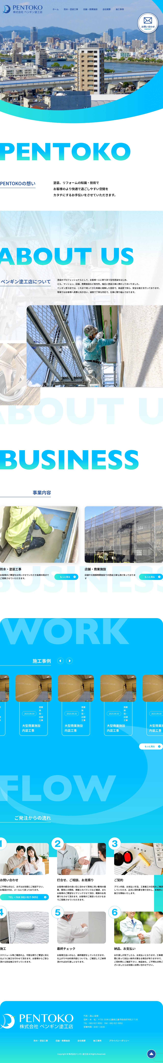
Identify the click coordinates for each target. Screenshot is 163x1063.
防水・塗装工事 (71, 9)
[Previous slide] (60, 661)
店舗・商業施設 (90, 9)
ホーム (56, 9)
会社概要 (107, 9)
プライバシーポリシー (119, 1040)
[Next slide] (69, 661)
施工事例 (120, 9)
